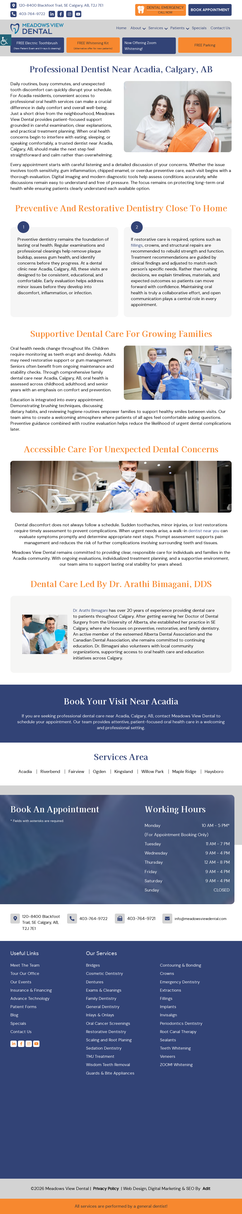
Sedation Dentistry (104, 1048)
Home (121, 28)
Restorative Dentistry (107, 1031)
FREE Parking (205, 45)
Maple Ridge (184, 771)
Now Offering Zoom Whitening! (148, 45)
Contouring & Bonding (181, 965)
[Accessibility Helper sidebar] (5, 40)
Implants (168, 1006)
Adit (206, 1188)
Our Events (21, 982)
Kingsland (123, 771)
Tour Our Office (25, 973)
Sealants (168, 1039)
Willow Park (152, 771)
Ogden (99, 771)
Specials (199, 28)
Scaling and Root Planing (110, 1039)
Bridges (93, 965)
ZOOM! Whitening (177, 1064)
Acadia (25, 771)
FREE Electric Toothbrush (37, 43)
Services (155, 28)
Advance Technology (30, 998)
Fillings (166, 998)
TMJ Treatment (101, 1056)
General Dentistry (103, 1006)
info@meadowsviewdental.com (202, 918)
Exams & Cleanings (104, 990)
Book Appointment (210, 9)
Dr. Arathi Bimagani (91, 610)
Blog (14, 1015)
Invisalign (168, 1015)
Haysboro (214, 771)
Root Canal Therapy (179, 1031)
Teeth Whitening (175, 1048)
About (135, 28)
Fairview (76, 771)
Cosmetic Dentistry (105, 973)
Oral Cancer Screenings (109, 1023)
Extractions (171, 990)
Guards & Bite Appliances (111, 1073)
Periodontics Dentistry (182, 1023)
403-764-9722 (94, 918)
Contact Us (220, 28)
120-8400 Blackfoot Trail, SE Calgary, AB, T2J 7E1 (41, 922)
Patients (177, 28)
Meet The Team (25, 965)
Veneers (168, 1056)
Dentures (95, 982)
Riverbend (50, 771)
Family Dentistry (102, 998)
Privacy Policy (107, 1188)
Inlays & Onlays (101, 1015)
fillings (137, 245)
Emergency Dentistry (180, 982)
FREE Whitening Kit (93, 43)
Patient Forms (24, 1006)
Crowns (167, 973)
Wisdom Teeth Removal (109, 1064)
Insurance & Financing (31, 990)
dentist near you (204, 530)
